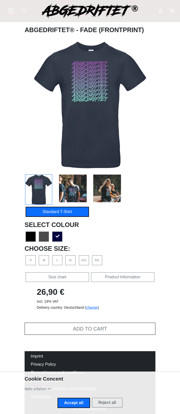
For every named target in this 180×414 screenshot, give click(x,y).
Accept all (73, 403)
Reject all (107, 402)
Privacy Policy (43, 364)
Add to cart (90, 329)
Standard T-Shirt (57, 212)
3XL (97, 260)
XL (71, 260)
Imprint (37, 356)
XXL (83, 260)
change (92, 307)
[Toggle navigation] (11, 11)
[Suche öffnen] (24, 11)
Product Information (122, 277)
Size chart (57, 277)
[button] (171, 10)
